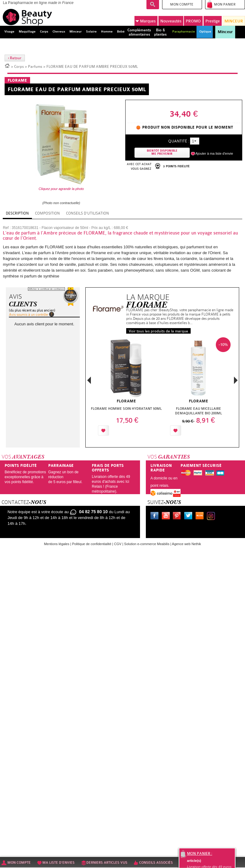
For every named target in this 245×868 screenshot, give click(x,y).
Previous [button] (89, 382)
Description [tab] (17, 213)
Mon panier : (199, 853)
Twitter (189, 516)
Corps (19, 66)
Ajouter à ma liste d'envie (214, 153)
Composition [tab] (47, 213)
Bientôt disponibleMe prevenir (162, 152)
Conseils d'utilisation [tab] (87, 213)
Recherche (152, 4)
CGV (118, 544)
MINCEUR (233, 21)
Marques (145, 21)
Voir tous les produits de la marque (158, 331)
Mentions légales (56, 544)
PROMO (193, 21)
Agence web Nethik (186, 544)
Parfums (35, 66)
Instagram (212, 516)
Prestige (212, 21)
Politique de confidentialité (91, 544)
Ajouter (125, 430)
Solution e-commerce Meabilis (146, 544)
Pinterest (178, 516)
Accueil (7, 65)
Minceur (225, 31)
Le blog (201, 516)
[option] (126, 388)
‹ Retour (14, 58)
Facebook (155, 516)
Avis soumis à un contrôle (28, 314)
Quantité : (178, 141)
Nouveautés (170, 21)
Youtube (167, 516)
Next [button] (236, 380)
